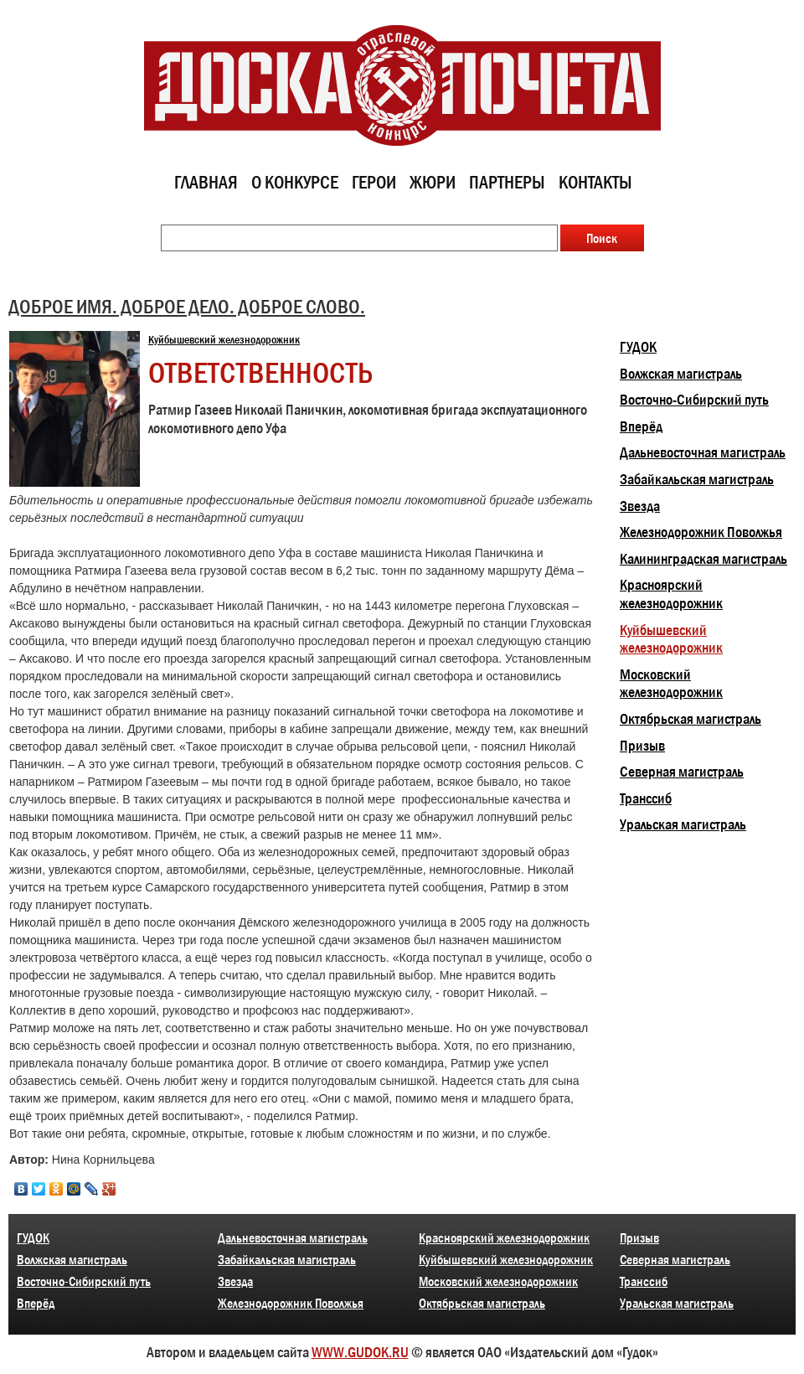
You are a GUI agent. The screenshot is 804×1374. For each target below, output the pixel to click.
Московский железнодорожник (671, 683)
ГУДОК (638, 346)
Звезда (640, 506)
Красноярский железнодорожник (671, 594)
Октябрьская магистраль (690, 718)
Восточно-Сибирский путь (694, 399)
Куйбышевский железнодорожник (224, 339)
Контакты (595, 182)
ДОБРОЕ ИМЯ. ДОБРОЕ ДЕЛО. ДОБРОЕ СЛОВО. (186, 306)
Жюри (433, 182)
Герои (374, 182)
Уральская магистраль (683, 824)
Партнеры (507, 182)
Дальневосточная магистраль (703, 452)
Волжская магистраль (681, 373)
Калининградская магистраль (703, 558)
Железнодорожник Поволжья (701, 532)
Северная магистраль (682, 771)
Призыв (642, 745)
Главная (206, 182)
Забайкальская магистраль (697, 479)
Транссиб (646, 798)
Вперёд (641, 426)
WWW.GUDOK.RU (360, 1352)
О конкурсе (294, 182)
